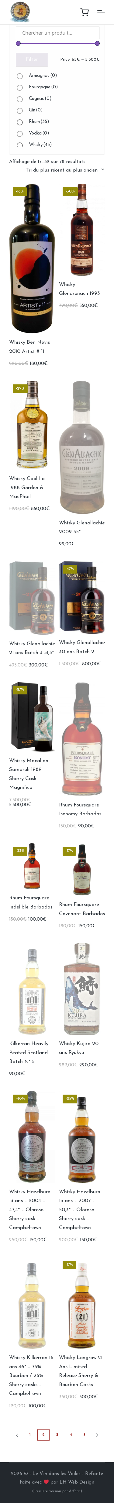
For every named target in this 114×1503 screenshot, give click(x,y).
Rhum (39, 122)
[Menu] (101, 12)
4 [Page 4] (71, 1435)
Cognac (40, 99)
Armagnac (43, 75)
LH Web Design (77, 1482)
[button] (16, 1435)
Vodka (39, 133)
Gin (36, 110)
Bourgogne (43, 87)
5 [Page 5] (84, 1435)
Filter (32, 59)
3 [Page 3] (57, 1435)
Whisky (40, 145)
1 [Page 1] (29, 1435)
